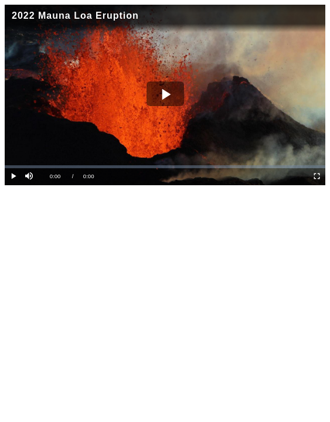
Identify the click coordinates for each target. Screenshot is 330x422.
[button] (30, 176)
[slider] (165, 166)
